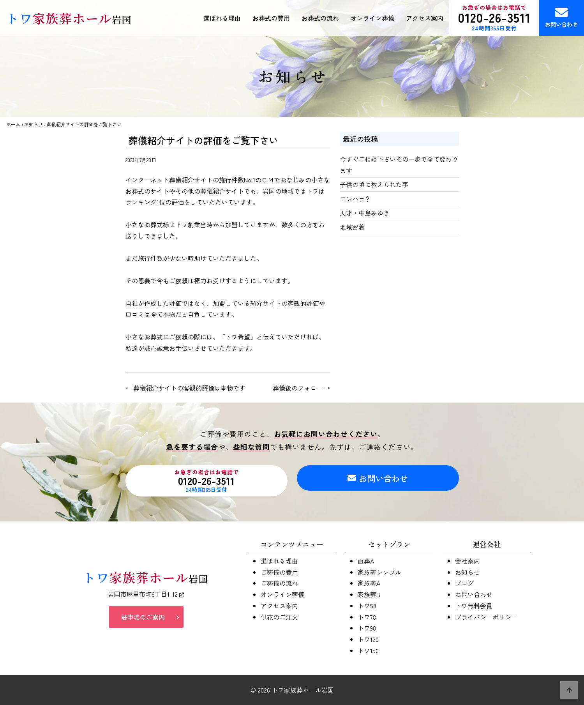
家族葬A (369, 583)
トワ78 (367, 617)
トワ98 (367, 628)
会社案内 (467, 560)
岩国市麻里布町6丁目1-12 (146, 596)
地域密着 (352, 226)
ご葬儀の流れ (279, 583)
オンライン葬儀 (372, 18)
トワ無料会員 (473, 605)
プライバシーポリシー (486, 617)
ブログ (464, 583)
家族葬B (369, 594)
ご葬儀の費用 (279, 572)
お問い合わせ (561, 17)
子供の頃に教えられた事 (374, 184)
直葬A (366, 560)
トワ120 (368, 639)
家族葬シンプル (379, 572)
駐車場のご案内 (143, 619)
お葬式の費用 (271, 18)
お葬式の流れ (320, 18)
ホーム (13, 124)
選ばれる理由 (222, 18)
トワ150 (368, 650)
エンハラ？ (355, 198)
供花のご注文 (279, 617)
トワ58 (367, 605)
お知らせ (33, 124)
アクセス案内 (424, 18)
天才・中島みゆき (365, 212)
